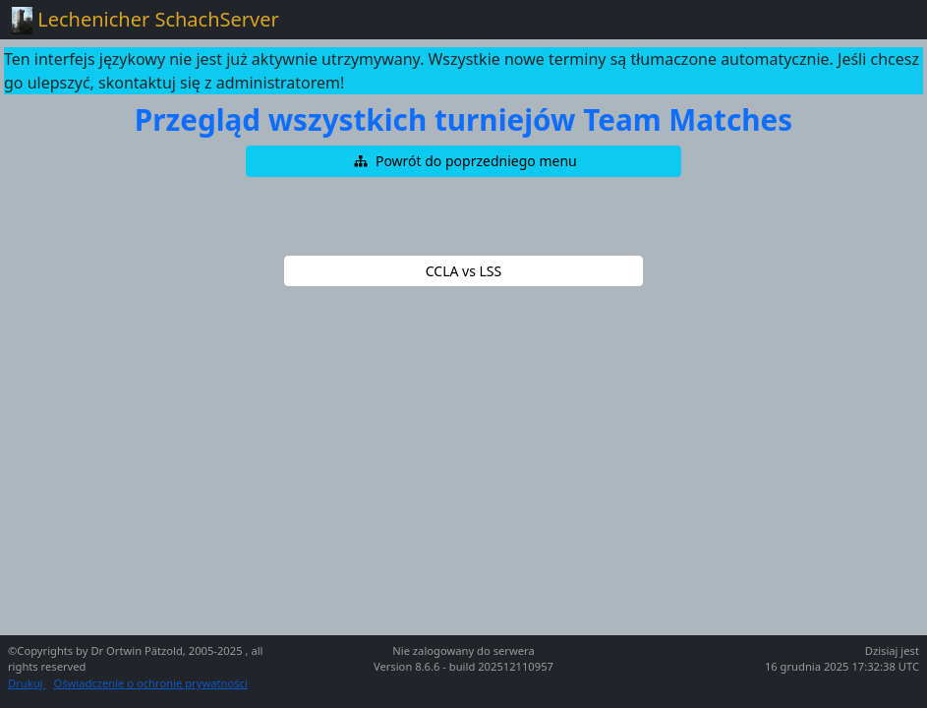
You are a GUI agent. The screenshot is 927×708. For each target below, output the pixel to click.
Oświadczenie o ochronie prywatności (150, 683)
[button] (464, 161)
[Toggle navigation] (887, 19)
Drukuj (26, 683)
